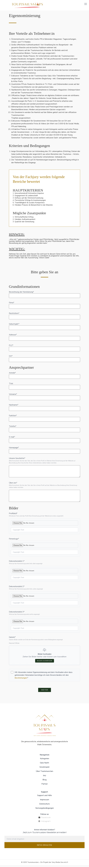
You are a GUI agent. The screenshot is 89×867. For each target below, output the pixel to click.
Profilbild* (13, 515)
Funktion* (13, 417)
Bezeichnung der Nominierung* (21, 294)
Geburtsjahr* (14, 326)
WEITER (44, 692)
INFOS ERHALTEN (44, 847)
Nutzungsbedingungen (44, 810)
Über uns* (13, 485)
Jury (44, 777)
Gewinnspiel (44, 769)
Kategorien (44, 760)
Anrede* (12, 375)
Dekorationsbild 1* (16, 563)
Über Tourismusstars (44, 773)
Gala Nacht (44, 764)
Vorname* (13, 396)
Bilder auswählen (44, 663)
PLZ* (11, 347)
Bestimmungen (21, 680)
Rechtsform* (14, 315)
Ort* (11, 358)
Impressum (44, 801)
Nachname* (13, 407)
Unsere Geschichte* (17, 460)
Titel (11, 385)
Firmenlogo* (14, 541)
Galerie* (12, 639)
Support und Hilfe (44, 797)
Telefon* (12, 428)
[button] (86, 4)
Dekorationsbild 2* (16, 588)
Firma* (11, 305)
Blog (44, 781)
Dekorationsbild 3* (16, 614)
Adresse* (13, 337)
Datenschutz (44, 806)
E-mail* (12, 439)
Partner (44, 786)
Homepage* (14, 450)
